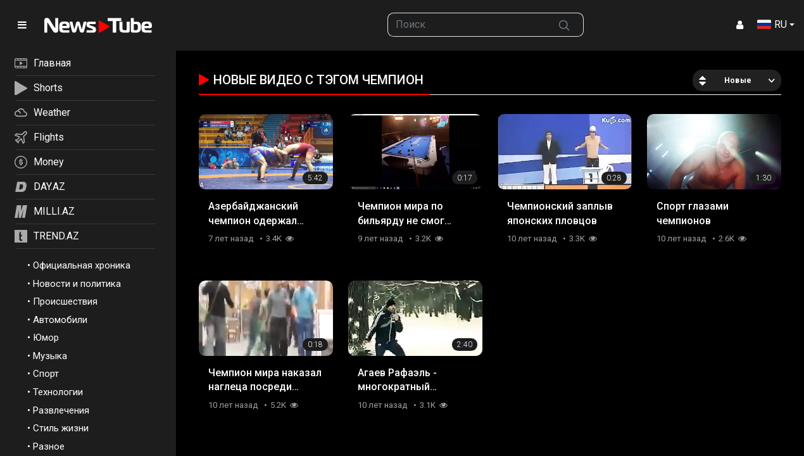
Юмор (46, 337)
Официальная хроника (81, 265)
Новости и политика (77, 283)
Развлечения (61, 410)
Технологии (58, 392)
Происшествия (65, 301)
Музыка (50, 356)
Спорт (46, 373)
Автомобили (60, 320)
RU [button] (772, 24)
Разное (49, 446)
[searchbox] (466, 25)
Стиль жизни (61, 428)
